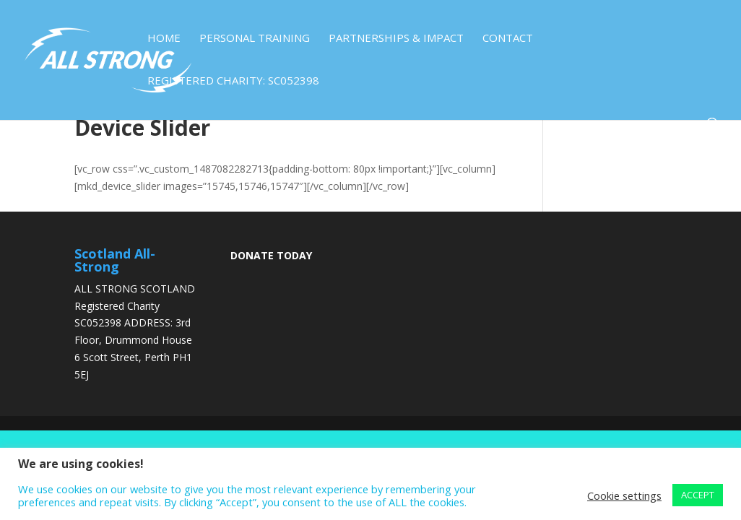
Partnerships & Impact (396, 38)
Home (164, 38)
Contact (507, 38)
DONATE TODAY (271, 255)
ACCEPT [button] (697, 494)
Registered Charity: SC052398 (233, 81)
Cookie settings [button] (624, 495)
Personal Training (254, 38)
